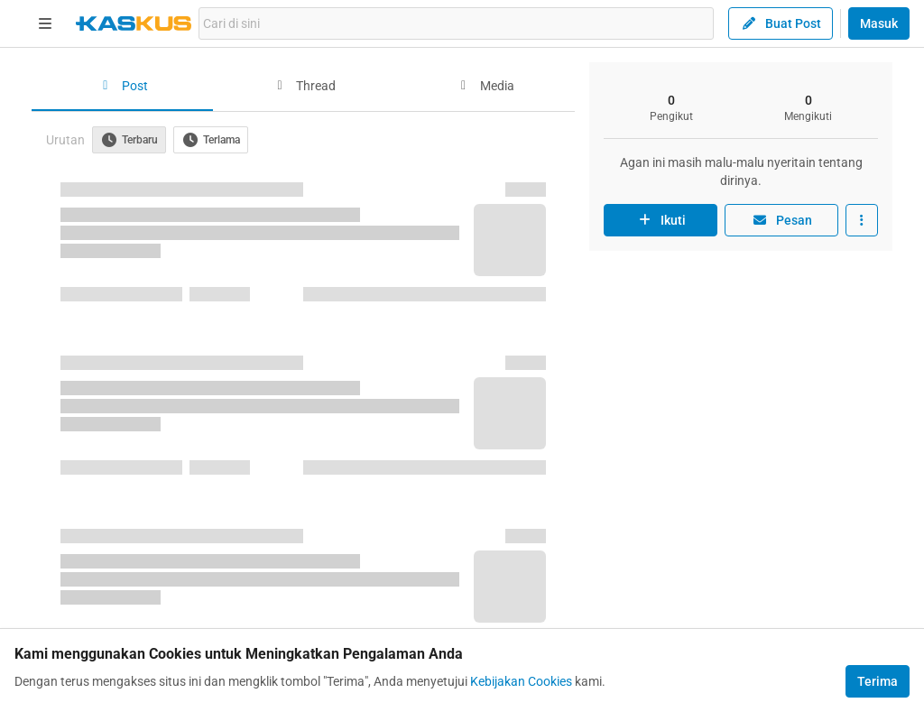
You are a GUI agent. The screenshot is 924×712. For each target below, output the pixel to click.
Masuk (879, 23)
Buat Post (780, 23)
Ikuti (660, 220)
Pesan (781, 220)
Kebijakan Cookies (521, 681)
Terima (877, 681)
